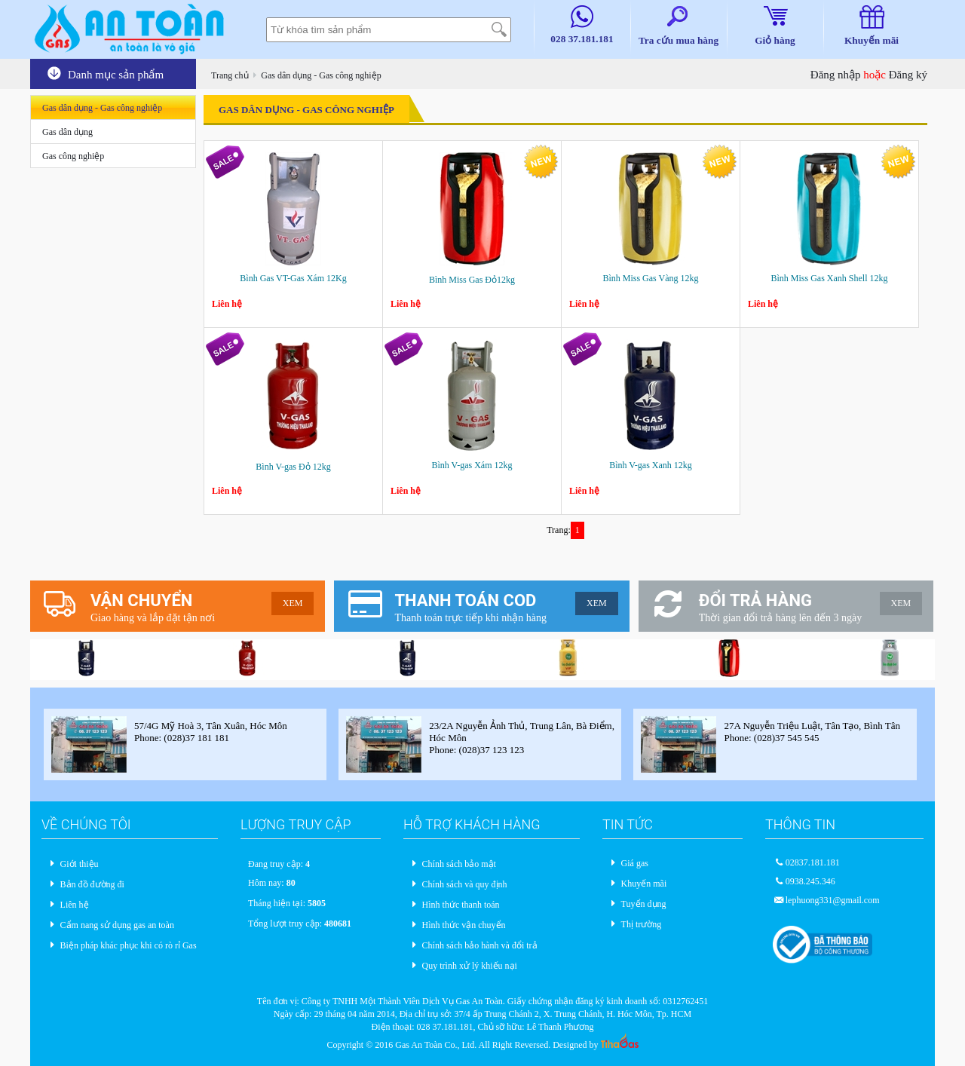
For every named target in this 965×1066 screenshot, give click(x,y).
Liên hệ (74, 904)
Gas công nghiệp (73, 156)
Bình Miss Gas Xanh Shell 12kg (828, 278)
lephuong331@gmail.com (833, 900)
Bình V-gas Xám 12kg (471, 465)
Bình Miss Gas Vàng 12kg (650, 278)
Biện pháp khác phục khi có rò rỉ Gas (128, 945)
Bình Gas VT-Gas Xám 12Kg (293, 278)
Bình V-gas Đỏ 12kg (293, 466)
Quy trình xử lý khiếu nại (469, 965)
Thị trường (641, 924)
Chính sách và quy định (464, 884)
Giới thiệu (79, 864)
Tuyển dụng (643, 904)
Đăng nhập (835, 75)
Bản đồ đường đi (92, 884)
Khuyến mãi (644, 883)
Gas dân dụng (67, 132)
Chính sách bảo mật (459, 864)
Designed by (595, 1045)
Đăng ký (908, 75)
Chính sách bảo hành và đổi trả (480, 945)
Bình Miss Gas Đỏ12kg (472, 279)
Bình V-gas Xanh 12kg (650, 465)
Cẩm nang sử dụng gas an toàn (117, 925)
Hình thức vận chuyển (464, 925)
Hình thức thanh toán (461, 904)
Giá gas (634, 863)
